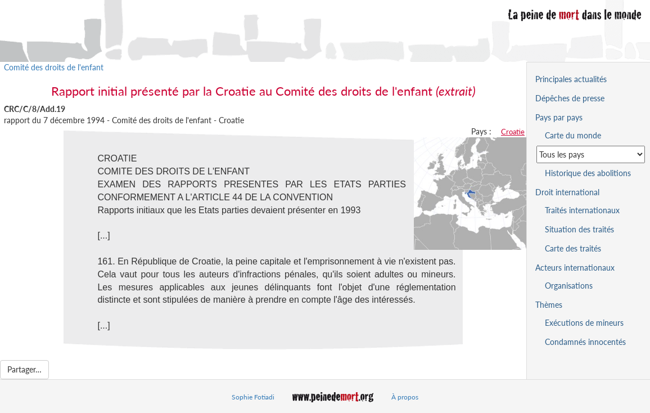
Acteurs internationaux (575, 267)
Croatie (513, 131)
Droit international (567, 192)
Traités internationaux (582, 210)
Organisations (569, 285)
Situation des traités (579, 229)
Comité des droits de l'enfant (53, 67)
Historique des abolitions (588, 173)
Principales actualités (571, 79)
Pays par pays (559, 117)
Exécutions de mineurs (584, 322)
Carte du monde (573, 135)
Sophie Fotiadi (253, 397)
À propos (404, 397)
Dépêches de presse (569, 98)
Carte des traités (573, 248)
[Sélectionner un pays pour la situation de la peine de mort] (590, 154)
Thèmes (548, 304)
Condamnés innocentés (585, 342)
